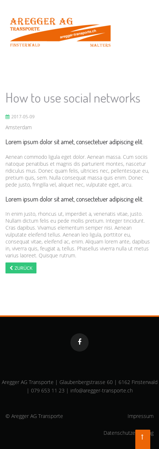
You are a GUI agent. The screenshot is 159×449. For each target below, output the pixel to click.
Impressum (141, 415)
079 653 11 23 (48, 390)
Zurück (23, 268)
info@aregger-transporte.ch (101, 390)
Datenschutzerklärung (129, 432)
